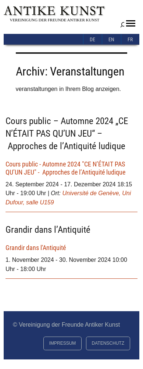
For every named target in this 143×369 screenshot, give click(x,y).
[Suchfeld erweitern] (123, 24)
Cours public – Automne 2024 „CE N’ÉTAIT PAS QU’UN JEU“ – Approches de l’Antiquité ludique (67, 133)
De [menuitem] (92, 39)
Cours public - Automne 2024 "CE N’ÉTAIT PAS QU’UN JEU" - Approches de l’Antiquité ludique (65, 168)
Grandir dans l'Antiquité (36, 248)
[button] (130, 23)
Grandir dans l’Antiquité (48, 229)
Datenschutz (108, 343)
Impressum (62, 343)
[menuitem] (92, 39)
